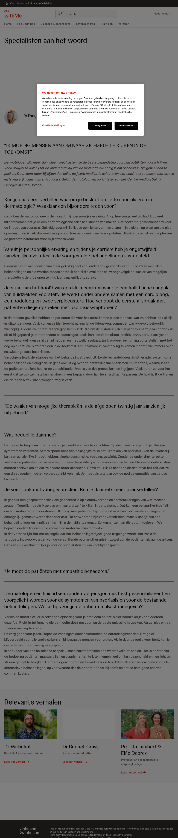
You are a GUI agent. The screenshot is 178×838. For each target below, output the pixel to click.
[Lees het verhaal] (17, 762)
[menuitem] (9, 23)
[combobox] (86, 14)
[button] (13, 14)
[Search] (88, 14)
